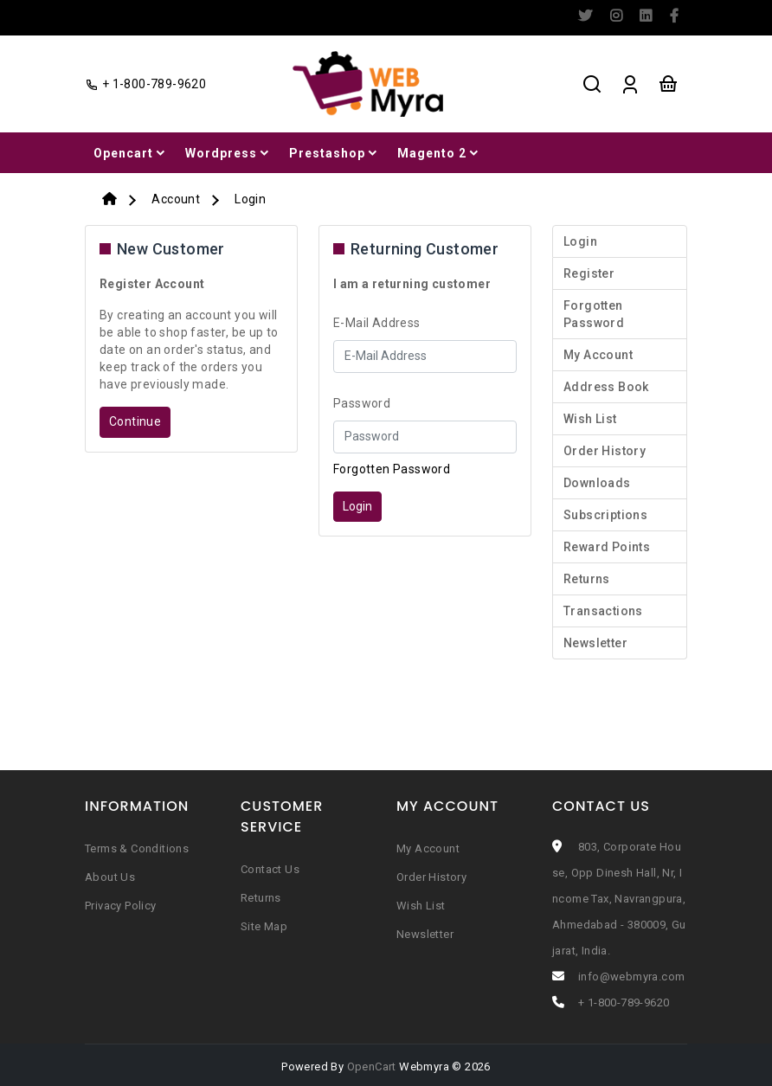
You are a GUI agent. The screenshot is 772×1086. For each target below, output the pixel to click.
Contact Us (270, 869)
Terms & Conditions (137, 848)
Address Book (606, 387)
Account (175, 199)
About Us (110, 877)
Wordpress (228, 153)
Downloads (597, 483)
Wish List (590, 419)
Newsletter (595, 643)
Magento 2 (439, 153)
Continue (135, 421)
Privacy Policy (121, 905)
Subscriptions (605, 515)
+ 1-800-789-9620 (623, 1002)
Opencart (130, 153)
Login (250, 199)
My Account (598, 355)
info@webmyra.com (631, 976)
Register (588, 273)
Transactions (603, 611)
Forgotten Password (391, 469)
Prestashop (334, 153)
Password (361, 403)
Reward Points (606, 547)
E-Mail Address (377, 323)
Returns (586, 579)
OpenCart (371, 1066)
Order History (604, 451)
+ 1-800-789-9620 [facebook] (145, 84)
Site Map (264, 926)
